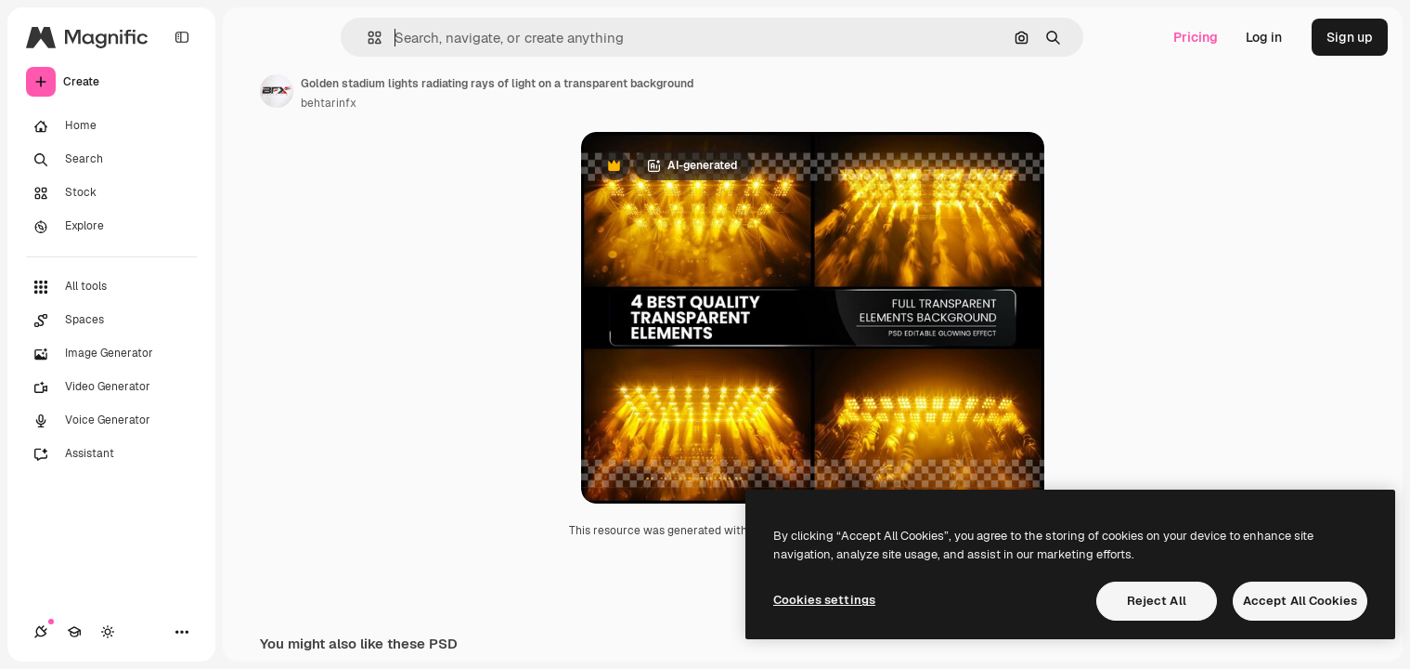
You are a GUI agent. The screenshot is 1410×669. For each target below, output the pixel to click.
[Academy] (74, 632)
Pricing (1195, 37)
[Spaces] (111, 320)
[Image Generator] (111, 354)
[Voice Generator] (111, 421)
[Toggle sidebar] (182, 37)
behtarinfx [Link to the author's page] (328, 103)
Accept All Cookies (1300, 601)
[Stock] (111, 193)
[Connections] (41, 632)
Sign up (1349, 37)
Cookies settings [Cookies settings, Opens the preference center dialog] (824, 600)
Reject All (1156, 601)
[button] (367, 38)
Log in (1264, 37)
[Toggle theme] (108, 632)
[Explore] (111, 227)
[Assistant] (111, 454)
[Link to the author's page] (276, 91)
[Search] (111, 160)
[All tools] (111, 287)
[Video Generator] (111, 387)
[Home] (111, 126)
